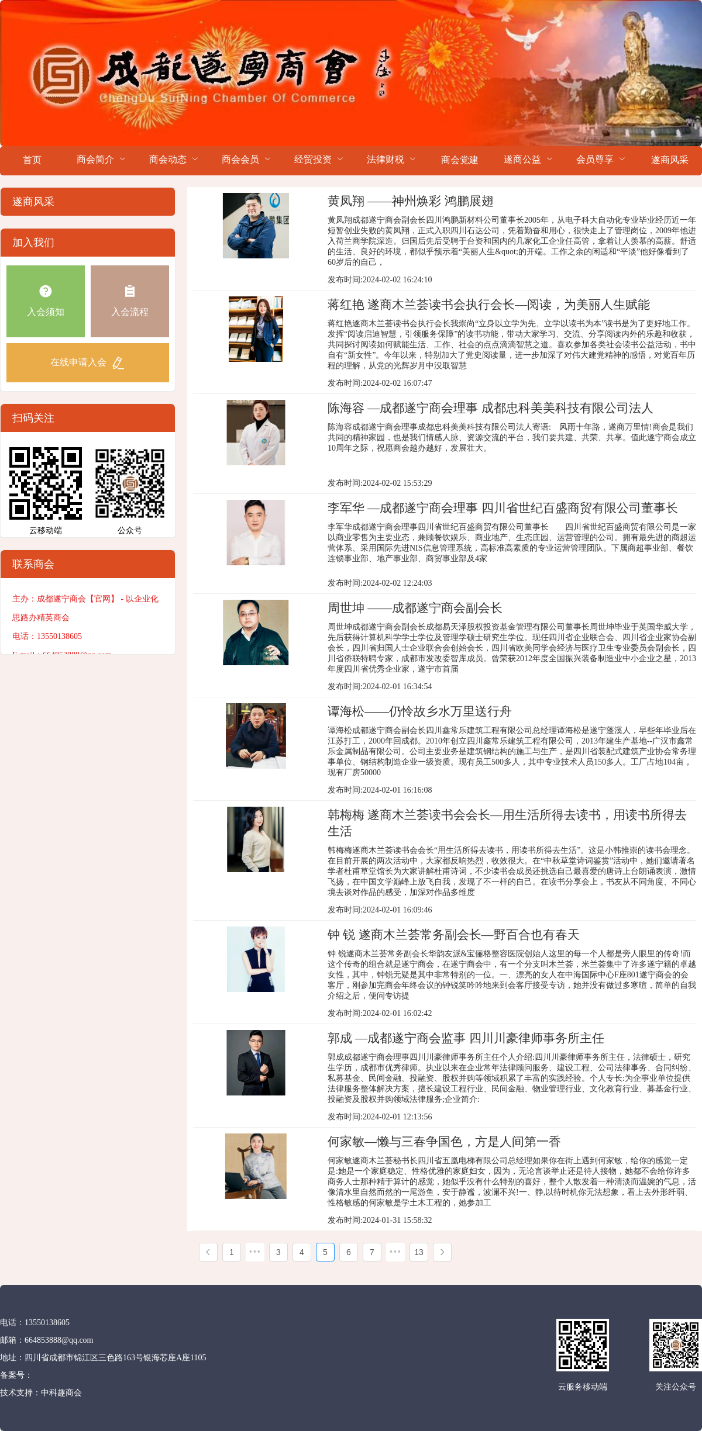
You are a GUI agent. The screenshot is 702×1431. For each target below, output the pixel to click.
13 (419, 1252)
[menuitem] (32, 160)
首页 (32, 160)
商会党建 (460, 160)
